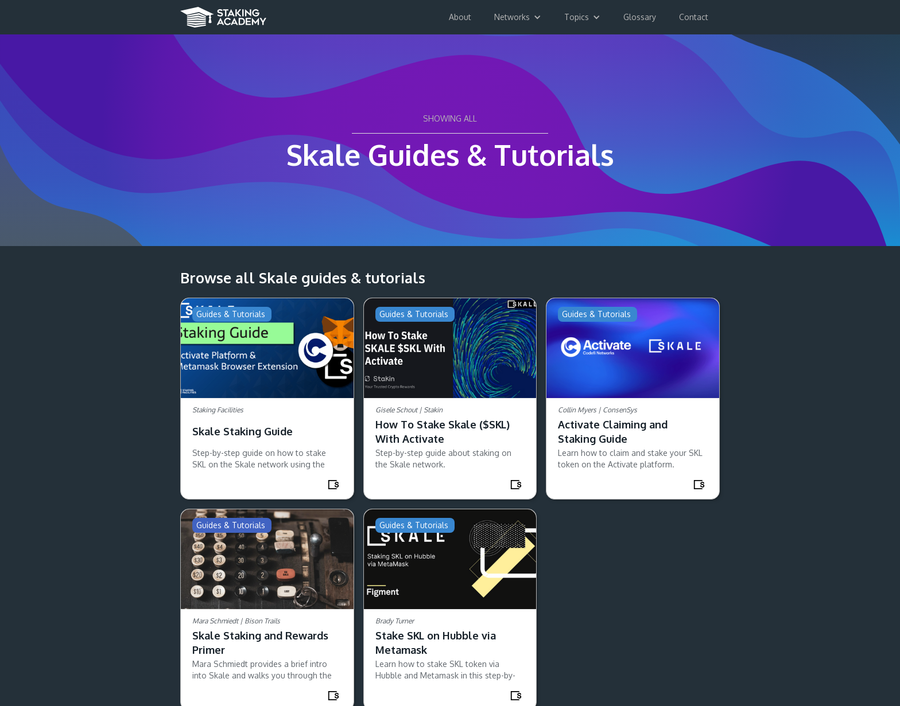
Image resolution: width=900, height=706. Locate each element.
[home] (223, 14)
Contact (693, 17)
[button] (518, 17)
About (460, 17)
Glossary (639, 17)
